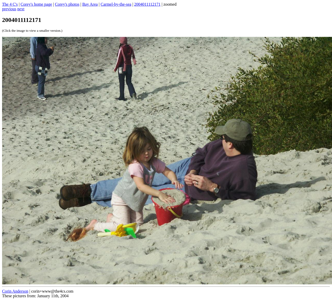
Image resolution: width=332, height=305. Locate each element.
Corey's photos (67, 4)
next (20, 9)
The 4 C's (10, 4)
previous (9, 9)
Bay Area (90, 4)
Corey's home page (36, 4)
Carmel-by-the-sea (116, 4)
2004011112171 (147, 4)
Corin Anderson (15, 291)
